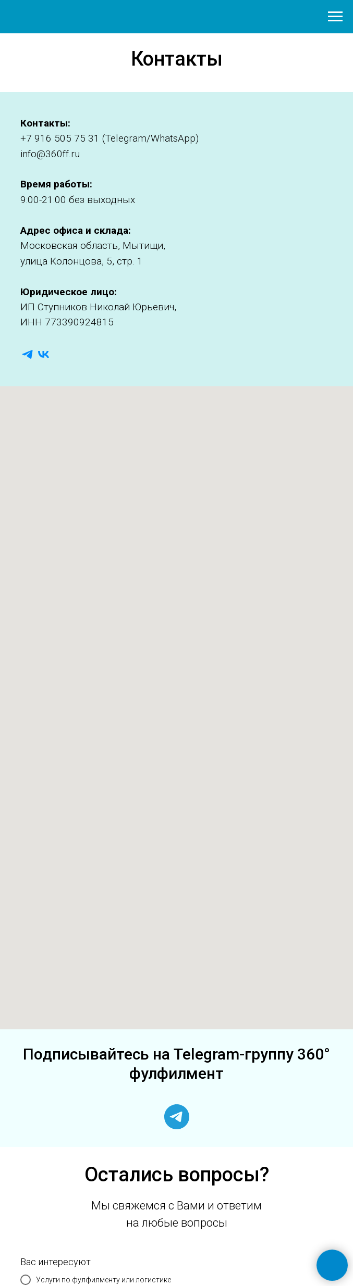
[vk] (43, 354)
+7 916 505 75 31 (60, 138)
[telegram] (27, 354)
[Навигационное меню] (335, 16)
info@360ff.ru (50, 154)
